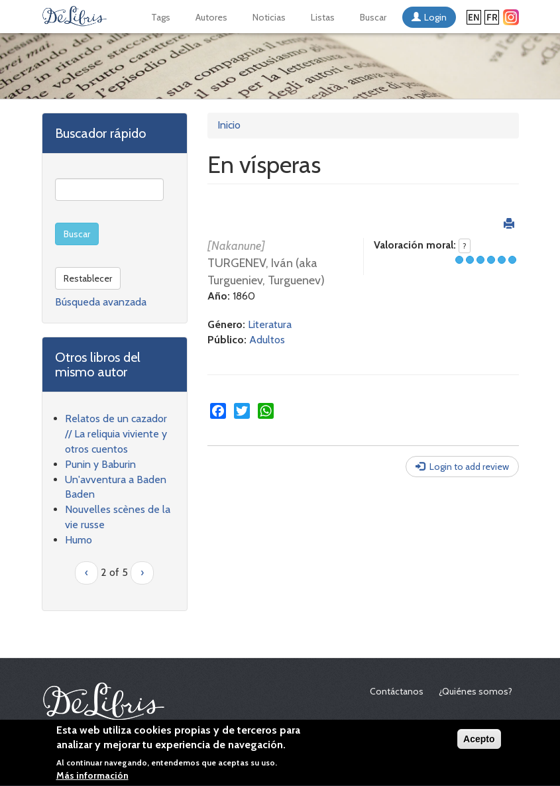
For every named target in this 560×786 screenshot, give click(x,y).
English (474, 17)
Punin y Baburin (100, 464)
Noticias (269, 17)
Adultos (267, 339)
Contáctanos (396, 691)
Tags (160, 17)
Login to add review (469, 467)
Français (492, 17)
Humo (78, 539)
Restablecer (88, 278)
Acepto (478, 741)
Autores (211, 17)
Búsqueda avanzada (100, 302)
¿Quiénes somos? (475, 691)
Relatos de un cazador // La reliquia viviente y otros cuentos (116, 433)
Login (435, 17)
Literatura (270, 324)
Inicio (229, 125)
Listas (323, 17)
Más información (92, 777)
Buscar (373, 17)
